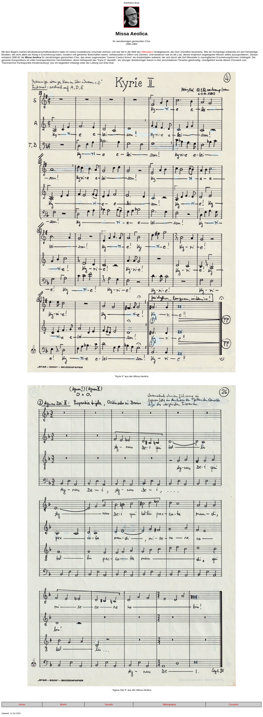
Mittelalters (147, 51)
